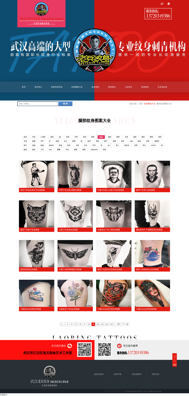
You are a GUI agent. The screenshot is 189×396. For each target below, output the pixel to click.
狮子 (105, 141)
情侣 (25, 137)
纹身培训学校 (56, 87)
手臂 (76, 137)
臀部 (151, 137)
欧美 (68, 145)
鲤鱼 (139, 141)
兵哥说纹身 (162, 87)
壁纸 (52, 137)
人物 (131, 141)
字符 (94, 145)
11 (102, 324)
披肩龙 (126, 145)
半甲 (42, 141)
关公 (65, 141)
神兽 (122, 141)
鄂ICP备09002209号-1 (114, 391)
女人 (109, 145)
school (153, 145)
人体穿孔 (128, 87)
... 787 (117, 324)
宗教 (147, 141)
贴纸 (33, 150)
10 (98, 324)
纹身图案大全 (77, 87)
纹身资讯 (95, 87)
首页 (24, 87)
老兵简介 (38, 87)
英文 (144, 145)
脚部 (92, 137)
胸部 (118, 137)
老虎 (89, 141)
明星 (97, 141)
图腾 (74, 141)
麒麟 (58, 150)
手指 (25, 141)
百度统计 (4, 395)
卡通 (77, 145)
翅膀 (84, 150)
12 (107, 324)
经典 (104, 150)
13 (111, 324)
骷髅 (75, 150)
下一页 (125, 324)
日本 (85, 145)
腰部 (109, 137)
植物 (42, 145)
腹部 (143, 137)
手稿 (33, 137)
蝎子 (25, 145)
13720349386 (158, 15)
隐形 (25, 150)
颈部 (134, 137)
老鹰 (114, 141)
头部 (126, 137)
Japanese (94, 150)
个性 (42, 150)
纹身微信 (145, 87)
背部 (67, 137)
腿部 (101, 137)
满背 (160, 137)
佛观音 (156, 141)
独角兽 (51, 145)
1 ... (62, 324)
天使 (67, 150)
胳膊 (33, 141)
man (50, 150)
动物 (33, 145)
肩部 (84, 137)
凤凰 (57, 141)
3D (162, 145)
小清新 (42, 137)
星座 (60, 145)
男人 (117, 145)
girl (60, 137)
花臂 (136, 145)
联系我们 (112, 87)
